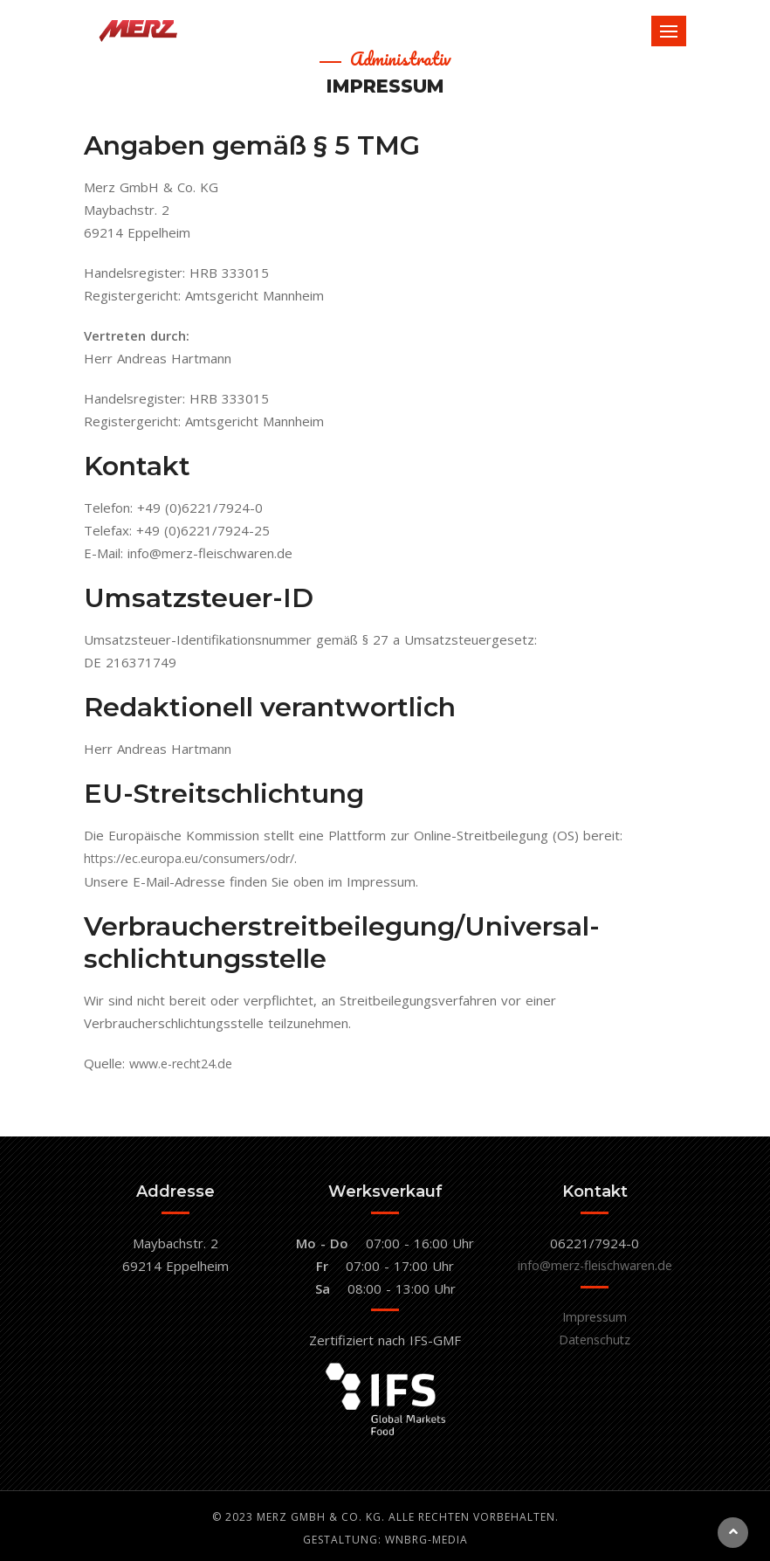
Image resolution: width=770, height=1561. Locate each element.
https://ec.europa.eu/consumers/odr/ (196, 858)
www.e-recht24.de (185, 1062)
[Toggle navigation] (668, 31)
